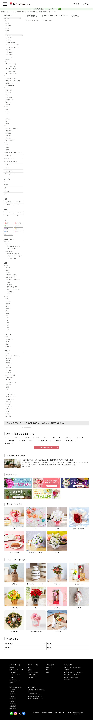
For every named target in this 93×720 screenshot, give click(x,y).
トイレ (7, 114)
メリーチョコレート (11, 409)
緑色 (6, 226)
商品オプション (7, 241)
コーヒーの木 (9, 57)
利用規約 (50, 712)
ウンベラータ (25, 11)
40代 (8, 320)
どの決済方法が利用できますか (35, 696)
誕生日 (29, 667)
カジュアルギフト (10, 277)
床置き (7, 123)
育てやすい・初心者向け (12, 128)
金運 (7, 144)
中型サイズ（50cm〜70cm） (13, 80)
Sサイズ (18, 212)
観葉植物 (19, 11)
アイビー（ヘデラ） (11, 42)
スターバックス (10, 377)
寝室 (7, 116)
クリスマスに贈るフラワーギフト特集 (72, 667)
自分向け (8, 313)
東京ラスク (8, 384)
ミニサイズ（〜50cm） (12, 78)
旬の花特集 (66, 669)
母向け (7, 298)
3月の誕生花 (12, 693)
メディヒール (9, 406)
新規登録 (76, 4)
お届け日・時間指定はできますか (35, 695)
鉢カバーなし (9, 90)
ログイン (85, 4)
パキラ (7, 23)
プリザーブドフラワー (10, 174)
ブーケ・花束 (7, 155)
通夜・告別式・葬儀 (12, 287)
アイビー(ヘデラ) (9, 440)
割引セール (66, 671)
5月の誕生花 (12, 696)
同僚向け (8, 308)
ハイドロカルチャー (11, 140)
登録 (59, 9)
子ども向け (8, 301)
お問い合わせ (44, 712)
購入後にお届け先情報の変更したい (36, 698)
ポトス (7, 30)
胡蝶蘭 (6, 184)
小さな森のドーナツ (11, 382)
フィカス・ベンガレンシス (12, 45)
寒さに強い (8, 135)
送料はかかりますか (32, 693)
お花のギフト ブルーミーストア (8, 11)
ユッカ (7, 32)
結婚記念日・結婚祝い (11, 275)
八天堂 (7, 389)
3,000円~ (18, 202)
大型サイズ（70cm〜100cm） (13, 83)
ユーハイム (8, 416)
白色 (17, 226)
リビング (8, 111)
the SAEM (8, 372)
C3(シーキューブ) (10, 375)
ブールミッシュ (10, 399)
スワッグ (6, 168)
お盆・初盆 (30, 677)
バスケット (8, 104)
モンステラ (8, 25)
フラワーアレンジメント (10, 161)
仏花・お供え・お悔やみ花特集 (71, 677)
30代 (8, 318)
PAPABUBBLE (9, 392)
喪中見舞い (9, 284)
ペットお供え (10, 291)
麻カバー (8, 95)
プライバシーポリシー (59, 712)
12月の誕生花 (13, 708)
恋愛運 (7, 149)
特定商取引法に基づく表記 (77, 712)
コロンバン (8, 367)
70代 (8, 327)
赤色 (6, 223)
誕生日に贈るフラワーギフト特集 (71, 674)
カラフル (18, 231)
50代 (8, 322)
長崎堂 (7, 387)
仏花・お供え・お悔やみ (33, 676)
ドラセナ (8, 49)
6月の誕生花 (12, 698)
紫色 (6, 228)
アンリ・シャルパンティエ (12, 355)
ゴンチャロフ (9, 370)
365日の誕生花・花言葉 (69, 676)
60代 (8, 325)
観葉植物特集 (67, 679)
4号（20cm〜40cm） (11, 66)
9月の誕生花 (12, 703)
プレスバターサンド (11, 396)
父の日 (7, 344)
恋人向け (8, 311)
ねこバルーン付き (11, 258)
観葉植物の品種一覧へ (46, 447)
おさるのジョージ (10, 358)
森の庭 (7, 411)
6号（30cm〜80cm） (11, 71)
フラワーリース (8, 171)
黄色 (17, 228)
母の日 (7, 341)
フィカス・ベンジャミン (12, 47)
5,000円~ (8, 204)
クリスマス (8, 346)
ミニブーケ (7, 164)
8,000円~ (18, 204)
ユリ (5, 194)
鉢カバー (6, 87)
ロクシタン (8, 401)
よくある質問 (36, 712)
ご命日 (8, 282)
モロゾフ (8, 413)
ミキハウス (8, 404)
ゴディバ (8, 365)
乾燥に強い (8, 133)
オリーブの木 (9, 52)
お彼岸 (8, 294)
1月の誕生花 (12, 689)
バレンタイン (9, 339)
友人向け (8, 306)
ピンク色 (18, 223)
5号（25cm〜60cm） (11, 68)
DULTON (8, 379)
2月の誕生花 (12, 691)
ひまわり (6, 191)
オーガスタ (8, 40)
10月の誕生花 (13, 705)
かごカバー (8, 92)
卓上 (7, 121)
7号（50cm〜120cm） (11, 73)
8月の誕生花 (12, 701)
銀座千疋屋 (8, 363)
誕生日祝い (8, 267)
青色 (6, 231)
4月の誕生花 (12, 695)
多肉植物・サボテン (11, 59)
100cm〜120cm (10, 85)
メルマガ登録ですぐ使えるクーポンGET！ (44, 9)
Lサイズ (19, 215)
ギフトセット (13, 672)
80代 (8, 330)
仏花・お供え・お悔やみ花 (12, 279)
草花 (5, 181)
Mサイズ (8, 215)
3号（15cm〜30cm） (11, 64)
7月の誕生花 (12, 700)
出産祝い (8, 270)
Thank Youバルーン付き (13, 253)
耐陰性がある (9, 130)
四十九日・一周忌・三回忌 (14, 289)
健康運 (7, 147)
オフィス (8, 119)
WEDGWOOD (9, 360)
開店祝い (8, 272)
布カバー (8, 102)
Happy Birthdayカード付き (13, 246)
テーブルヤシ (9, 54)
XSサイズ (8, 212)
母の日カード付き (11, 248)
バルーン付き (9, 251)
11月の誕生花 (13, 706)
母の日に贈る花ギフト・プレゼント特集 (73, 672)
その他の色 (8, 234)
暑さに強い (8, 138)
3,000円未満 (8, 202)
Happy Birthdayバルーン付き (14, 256)
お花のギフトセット (9, 158)
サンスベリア (9, 37)
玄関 (7, 109)
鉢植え (11, 676)
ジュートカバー (10, 97)
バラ (5, 188)
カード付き (8, 244)
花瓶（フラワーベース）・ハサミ (13, 152)
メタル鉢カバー (10, 99)
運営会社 (68, 712)
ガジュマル (8, 28)
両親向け (8, 303)
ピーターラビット (10, 394)
